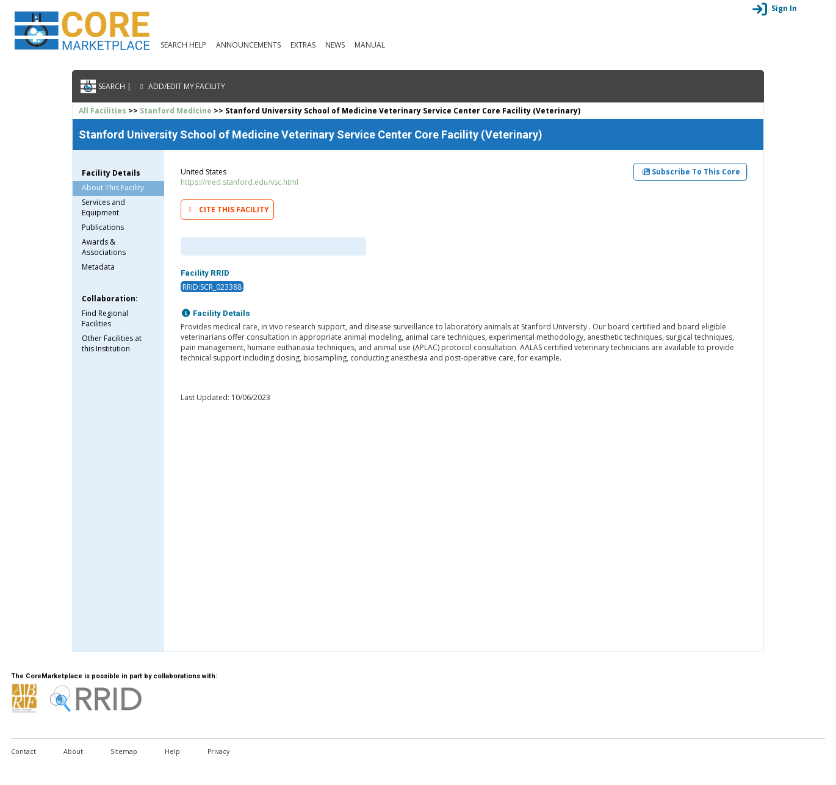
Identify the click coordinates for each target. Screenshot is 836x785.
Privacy (218, 751)
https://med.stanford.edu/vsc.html (239, 182)
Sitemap (123, 751)
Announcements (248, 45)
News (335, 45)
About (73, 751)
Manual (370, 45)
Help (172, 751)
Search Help (183, 45)
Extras (302, 45)
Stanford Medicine (176, 111)
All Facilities (102, 111)
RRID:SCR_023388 (212, 287)
